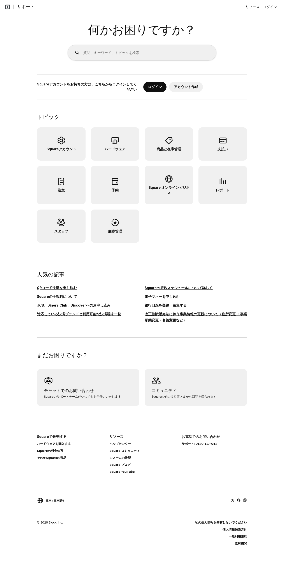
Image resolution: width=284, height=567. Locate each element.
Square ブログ (119, 464)
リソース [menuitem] (252, 7)
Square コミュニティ (124, 451)
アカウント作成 (186, 87)
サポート (26, 6)
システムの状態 (120, 457)
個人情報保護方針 (235, 529)
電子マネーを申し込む (162, 297)
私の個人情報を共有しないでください (221, 522)
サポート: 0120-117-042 (199, 444)
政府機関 (241, 543)
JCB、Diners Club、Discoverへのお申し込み (73, 305)
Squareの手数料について (57, 297)
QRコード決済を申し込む (57, 288)
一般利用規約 (238, 536)
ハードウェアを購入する (54, 444)
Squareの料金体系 (50, 451)
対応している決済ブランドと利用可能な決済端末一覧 (79, 314)
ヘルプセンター (120, 444)
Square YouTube (122, 471)
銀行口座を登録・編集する (166, 305)
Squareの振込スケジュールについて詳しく (179, 288)
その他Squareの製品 (51, 457)
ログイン (270, 7)
